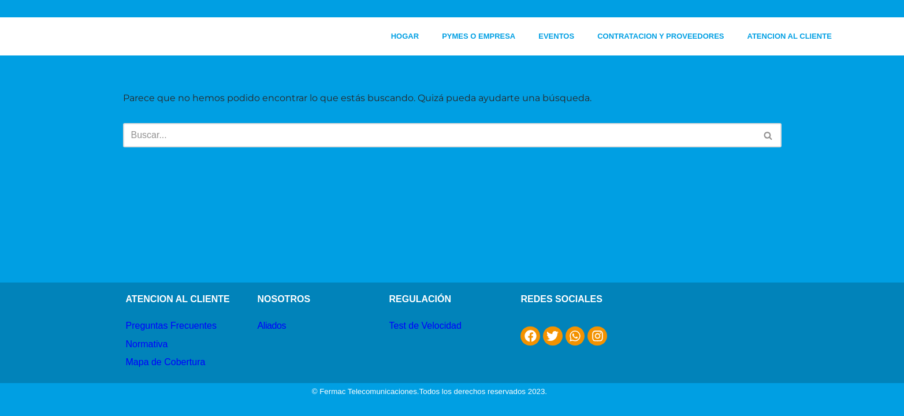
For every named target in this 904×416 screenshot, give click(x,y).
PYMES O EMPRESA (478, 36)
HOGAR (405, 36)
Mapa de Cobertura (166, 362)
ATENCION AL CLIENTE (789, 36)
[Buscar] (439, 135)
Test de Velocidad (425, 325)
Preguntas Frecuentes (171, 325)
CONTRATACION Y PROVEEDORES (660, 36)
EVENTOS (556, 36)
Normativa (147, 344)
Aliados (271, 325)
